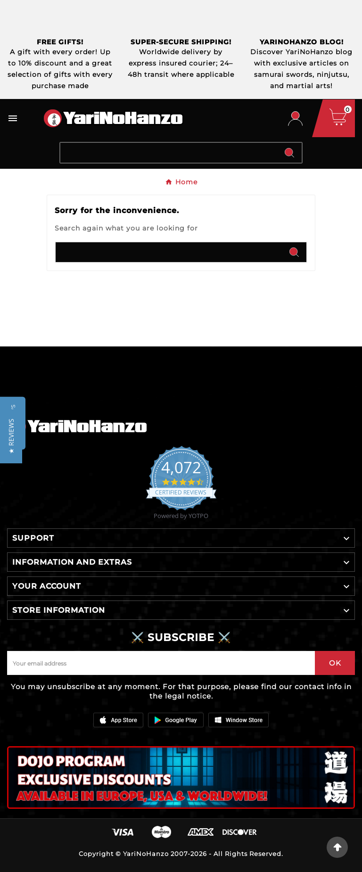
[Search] (169, 153)
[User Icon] (295, 118)
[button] (11, 436)
